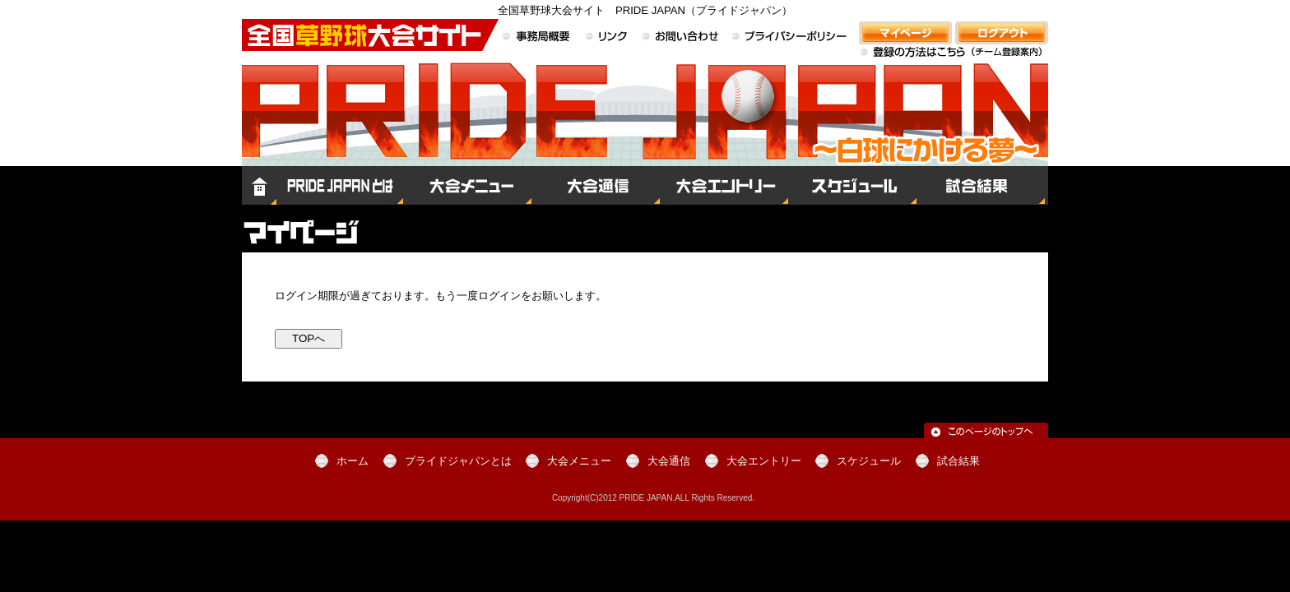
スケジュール (852, 185)
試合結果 (982, 185)
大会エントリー (724, 185)
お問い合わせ (680, 37)
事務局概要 (538, 37)
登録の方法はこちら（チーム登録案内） (953, 61)
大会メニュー (467, 185)
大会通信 (595, 185)
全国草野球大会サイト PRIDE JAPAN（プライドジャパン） (645, 128)
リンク (607, 37)
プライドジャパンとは (339, 185)
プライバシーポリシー (789, 37)
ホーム (259, 185)
